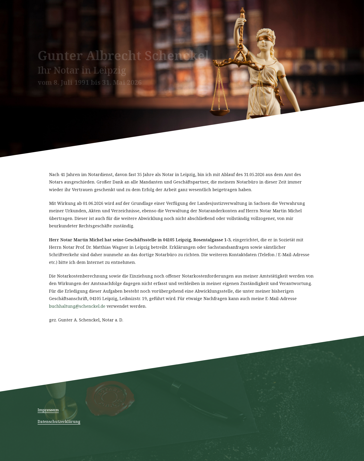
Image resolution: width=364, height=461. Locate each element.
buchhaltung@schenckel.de (78, 327)
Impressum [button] (48, 409)
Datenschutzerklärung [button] (59, 421)
